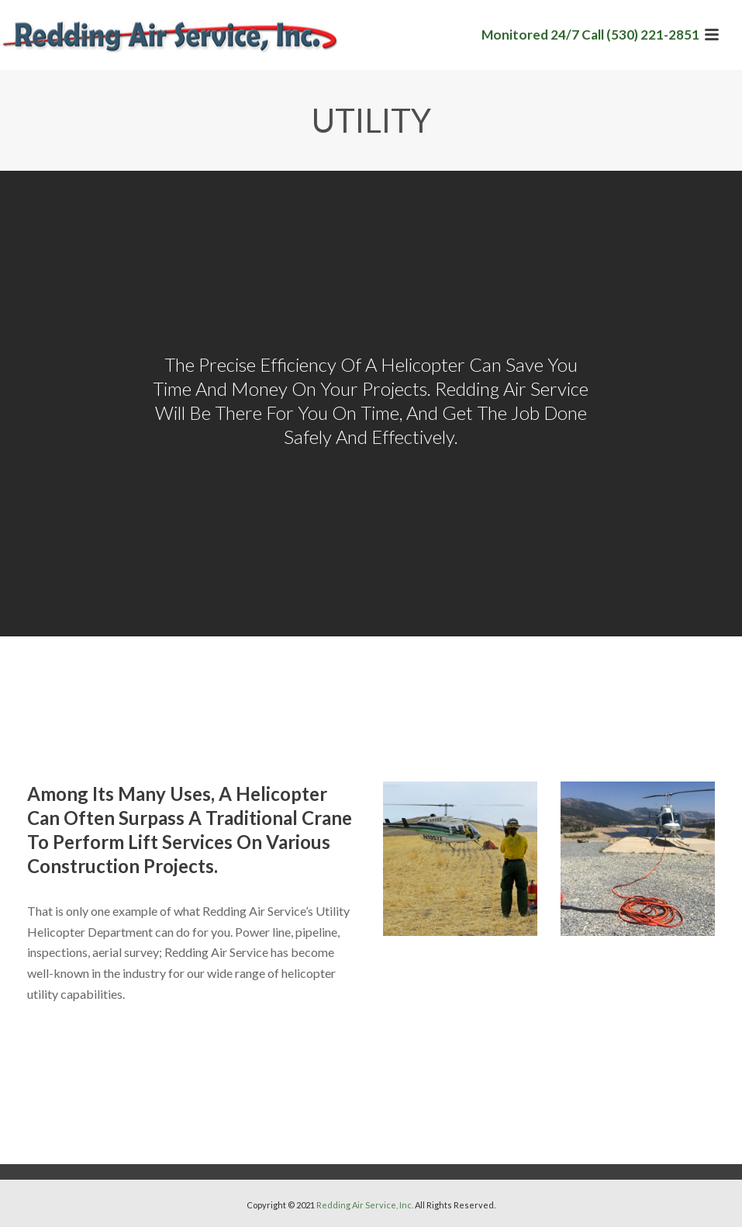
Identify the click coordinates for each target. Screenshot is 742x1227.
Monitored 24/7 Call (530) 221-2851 (590, 34)
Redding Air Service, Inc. (364, 1205)
